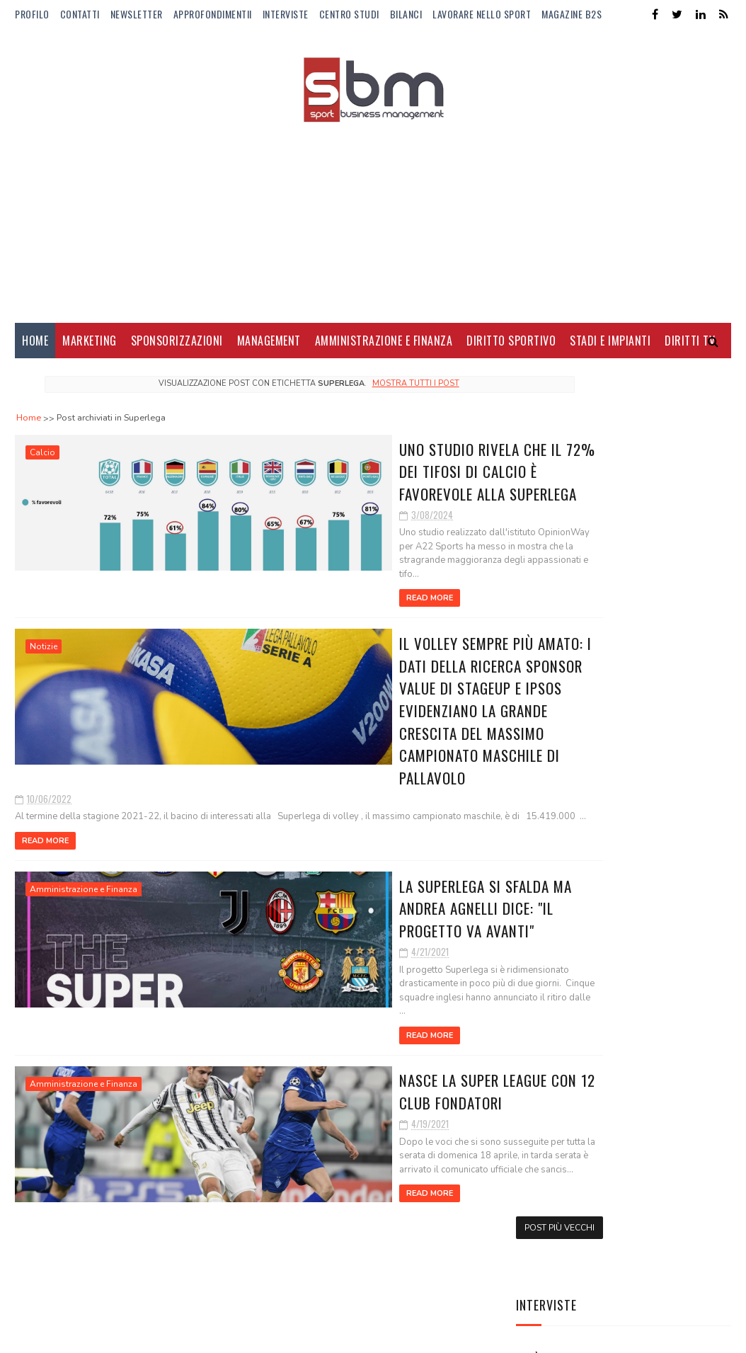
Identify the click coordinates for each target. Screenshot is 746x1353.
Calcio (42, 458)
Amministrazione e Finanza (384, 346)
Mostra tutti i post (359, 389)
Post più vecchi (448, 1166)
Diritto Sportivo (511, 346)
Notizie (43, 639)
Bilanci (406, 13)
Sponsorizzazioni (177, 346)
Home (35, 346)
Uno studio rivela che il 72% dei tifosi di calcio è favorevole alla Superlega (339, 475)
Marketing (89, 346)
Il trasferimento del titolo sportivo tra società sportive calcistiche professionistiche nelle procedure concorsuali (610, 962)
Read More (250, 591)
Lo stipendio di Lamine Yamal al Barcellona (654, 866)
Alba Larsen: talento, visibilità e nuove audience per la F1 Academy (651, 546)
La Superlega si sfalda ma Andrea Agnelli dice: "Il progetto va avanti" (348, 872)
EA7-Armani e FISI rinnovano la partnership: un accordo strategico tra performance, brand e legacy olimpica (622, 1064)
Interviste (286, 13)
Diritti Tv (690, 346)
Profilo (32, 13)
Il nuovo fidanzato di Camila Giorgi (651, 802)
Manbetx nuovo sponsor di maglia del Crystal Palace (660, 745)
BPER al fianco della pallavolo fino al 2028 (655, 673)
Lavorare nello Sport (481, 13)
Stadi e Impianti (610, 346)
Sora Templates (82, 1335)
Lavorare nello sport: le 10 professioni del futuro (660, 616)
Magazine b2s (571, 13)
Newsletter (136, 13)
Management (269, 346)
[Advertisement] (373, 216)
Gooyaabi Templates (208, 1335)
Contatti (80, 13)
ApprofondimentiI (212, 13)
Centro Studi (349, 13)
